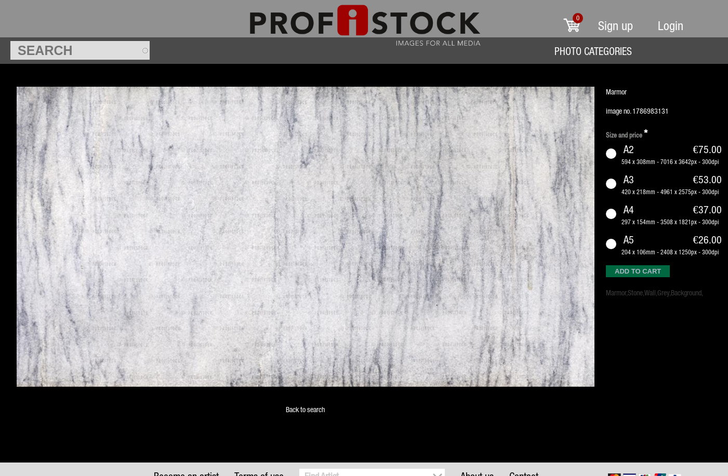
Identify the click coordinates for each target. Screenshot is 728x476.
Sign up (615, 26)
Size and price (626, 134)
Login (670, 26)
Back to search (305, 409)
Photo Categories (593, 51)
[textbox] (80, 50)
